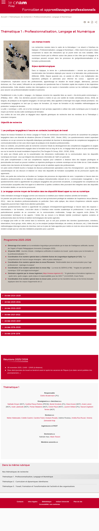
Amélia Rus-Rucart (78, 418)
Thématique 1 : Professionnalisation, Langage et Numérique (27, 477)
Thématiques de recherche (20, 17)
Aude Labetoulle (17, 407)
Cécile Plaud (53, 407)
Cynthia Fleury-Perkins (33, 404)
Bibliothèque (46, 502)
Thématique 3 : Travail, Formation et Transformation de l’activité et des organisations (38, 486)
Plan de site (78, 502)
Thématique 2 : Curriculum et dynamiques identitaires (25, 482)
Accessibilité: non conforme (49, 504)
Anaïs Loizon (86, 404)
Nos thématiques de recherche (15, 472)
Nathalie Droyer (13, 404)
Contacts (20, 502)
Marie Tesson (55, 437)
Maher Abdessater (13, 418)
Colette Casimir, (27, 418)
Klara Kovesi (71, 404)
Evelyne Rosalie (51, 418)
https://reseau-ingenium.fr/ (53, 273)
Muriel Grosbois (55, 404)
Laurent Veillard (70, 407)
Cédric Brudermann (47, 396)
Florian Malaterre (36, 407)
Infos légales (32, 502)
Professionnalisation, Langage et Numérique (53, 17)
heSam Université (62, 502)
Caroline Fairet (39, 418)
